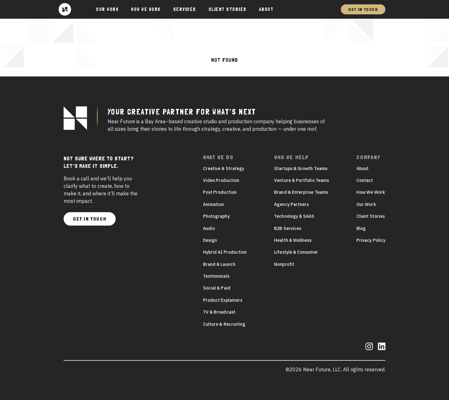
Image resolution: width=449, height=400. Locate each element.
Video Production (221, 180)
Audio (209, 228)
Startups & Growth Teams (300, 168)
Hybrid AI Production (225, 252)
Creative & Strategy (223, 168)
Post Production (220, 192)
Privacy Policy (370, 240)
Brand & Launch (219, 264)
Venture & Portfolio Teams (301, 180)
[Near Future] (65, 9)
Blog (361, 228)
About (266, 9)
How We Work (146, 9)
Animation (213, 204)
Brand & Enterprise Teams (301, 192)
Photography (216, 216)
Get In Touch (363, 9)
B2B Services (287, 228)
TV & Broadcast (219, 312)
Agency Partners (291, 204)
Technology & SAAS (294, 216)
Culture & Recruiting (224, 324)
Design (210, 240)
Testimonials (216, 276)
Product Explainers (222, 300)
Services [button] (184, 9)
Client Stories (228, 9)
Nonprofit (284, 264)
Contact (364, 180)
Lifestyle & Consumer (296, 252)
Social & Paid (216, 288)
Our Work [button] (107, 9)
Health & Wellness (292, 240)
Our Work (366, 204)
